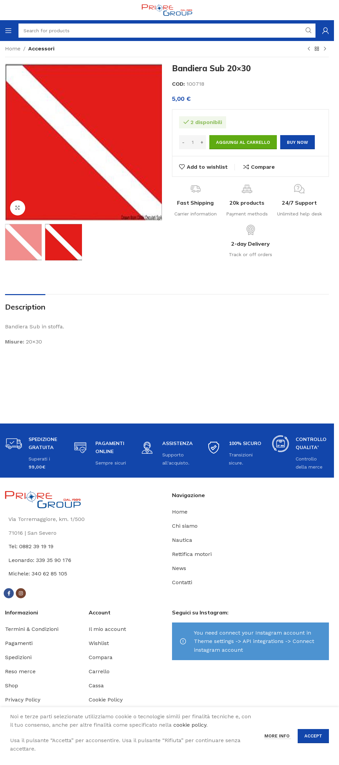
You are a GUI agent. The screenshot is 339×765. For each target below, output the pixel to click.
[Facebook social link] (9, 593)
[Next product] (325, 49)
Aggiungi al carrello (243, 142)
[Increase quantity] (202, 142)
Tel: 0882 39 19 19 (30, 546)
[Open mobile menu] (8, 30)
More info (277, 735)
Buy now (297, 142)
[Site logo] (167, 9)
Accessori (41, 48)
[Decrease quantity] (183, 142)
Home (12, 48)
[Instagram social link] (21, 593)
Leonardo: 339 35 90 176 (39, 560)
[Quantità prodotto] (192, 142)
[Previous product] (309, 49)
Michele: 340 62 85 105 (37, 573)
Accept (313, 735)
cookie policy (189, 725)
